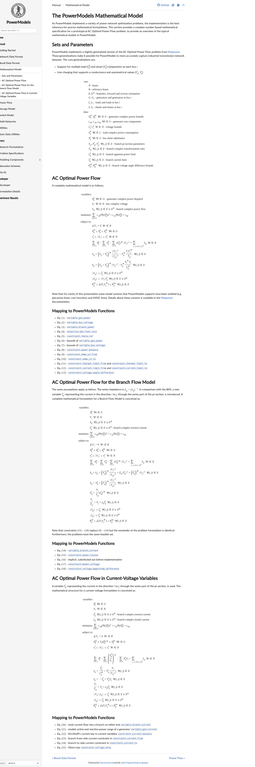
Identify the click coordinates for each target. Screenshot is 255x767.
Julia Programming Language (134, 763)
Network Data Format (16, 57)
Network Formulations (16, 147)
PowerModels (23, 22)
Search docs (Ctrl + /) (15, 30)
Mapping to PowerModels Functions (83, 311)
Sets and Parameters (72, 45)
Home (4, 37)
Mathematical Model (15, 69)
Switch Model (11, 115)
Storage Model (12, 109)
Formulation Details (14, 191)
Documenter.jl (106, 763)
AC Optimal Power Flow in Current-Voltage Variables (105, 578)
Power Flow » (177, 758)
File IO (7, 172)
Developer (9, 185)
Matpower (174, 52)
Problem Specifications (16, 153)
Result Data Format (14, 63)
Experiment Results (12, 198)
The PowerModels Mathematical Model (97, 16)
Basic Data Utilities (14, 134)
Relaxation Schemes (14, 166)
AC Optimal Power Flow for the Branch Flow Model (103, 382)
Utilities (8, 128)
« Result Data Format (64, 758)
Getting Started (12, 50)
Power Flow (10, 103)
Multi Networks (12, 121)
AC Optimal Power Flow (76, 178)
